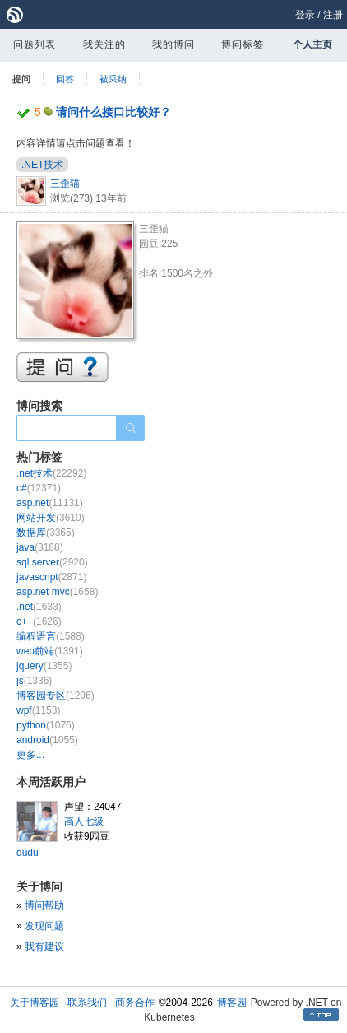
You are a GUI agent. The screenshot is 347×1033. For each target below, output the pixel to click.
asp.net (49, 503)
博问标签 (242, 44)
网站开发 (50, 517)
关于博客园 (34, 1002)
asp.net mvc (57, 592)
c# (38, 488)
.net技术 (51, 473)
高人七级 (84, 821)
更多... (30, 755)
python (45, 725)
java (39, 547)
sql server (52, 562)
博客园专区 (55, 695)
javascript (51, 577)
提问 (21, 79)
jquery (44, 666)
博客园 (232, 1002)
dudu (27, 853)
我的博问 (173, 44)
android (47, 740)
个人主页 (312, 44)
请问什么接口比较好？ (113, 112)
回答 (65, 79)
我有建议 (44, 946)
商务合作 (135, 1002)
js (34, 680)
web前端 (49, 651)
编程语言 (50, 636)
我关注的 (104, 44)
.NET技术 (42, 164)
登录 (305, 15)
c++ (39, 621)
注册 (333, 15)
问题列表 (34, 44)
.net (39, 606)
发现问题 (44, 926)
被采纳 (113, 79)
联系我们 (87, 1002)
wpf (38, 710)
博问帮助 (44, 905)
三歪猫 (65, 183)
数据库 (45, 532)
